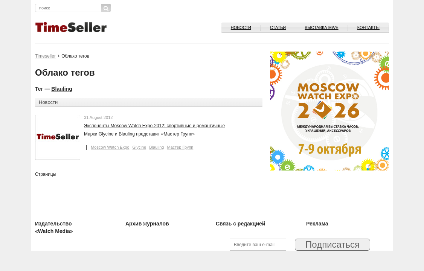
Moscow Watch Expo (110, 147)
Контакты (368, 27)
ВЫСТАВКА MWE (321, 27)
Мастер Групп (180, 147)
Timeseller (45, 56)
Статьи (278, 27)
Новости (241, 27)
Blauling (61, 89)
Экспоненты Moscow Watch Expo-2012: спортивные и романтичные (154, 125)
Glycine (139, 147)
